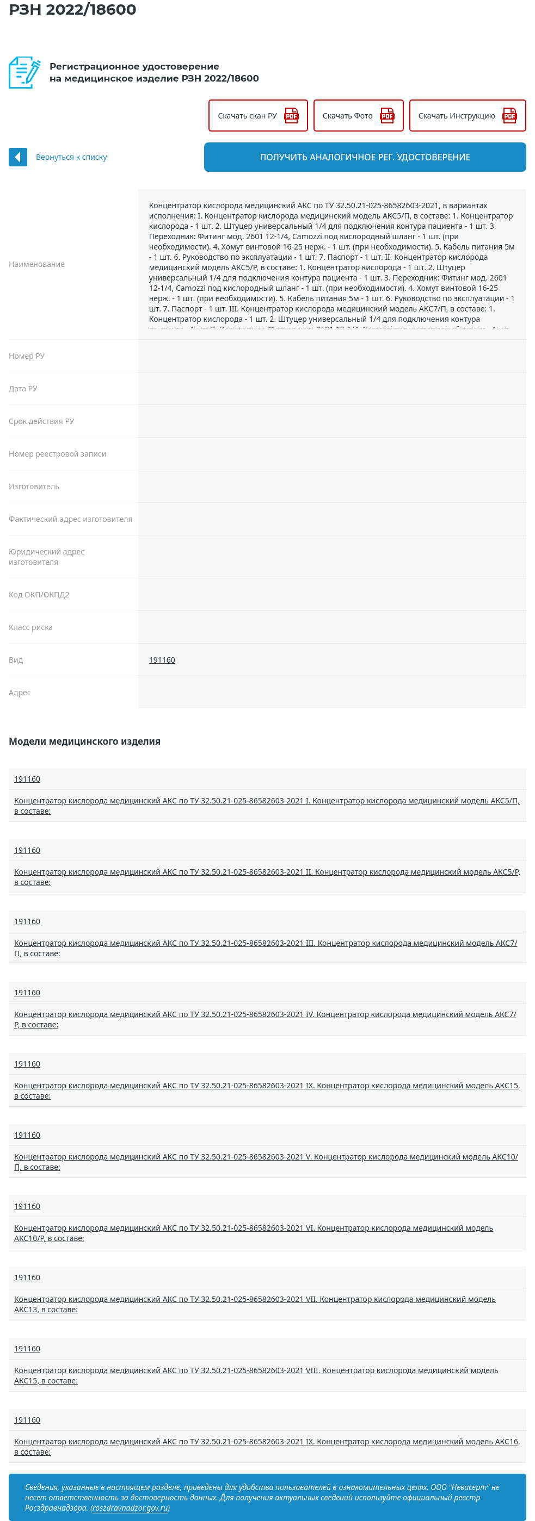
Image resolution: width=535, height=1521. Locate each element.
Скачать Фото (348, 115)
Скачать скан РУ (247, 115)
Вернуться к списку (71, 157)
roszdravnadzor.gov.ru (130, 1508)
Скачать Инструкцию (457, 115)
